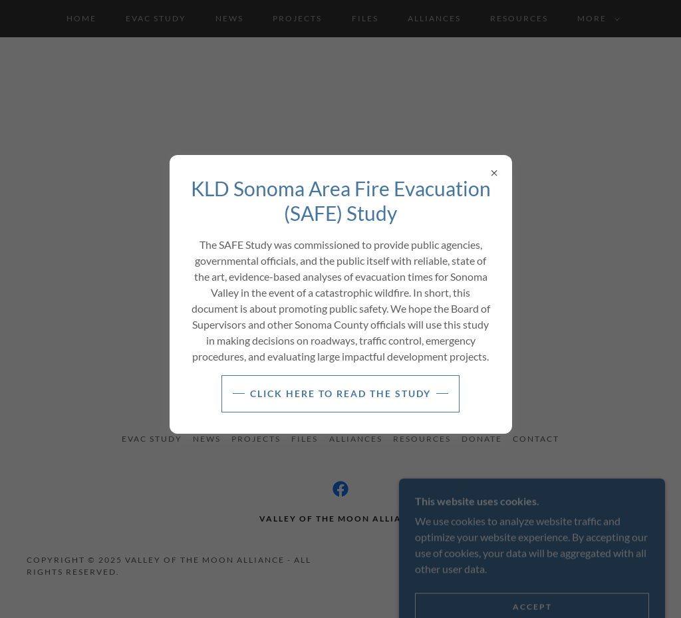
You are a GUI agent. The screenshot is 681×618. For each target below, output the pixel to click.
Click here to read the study (340, 393)
